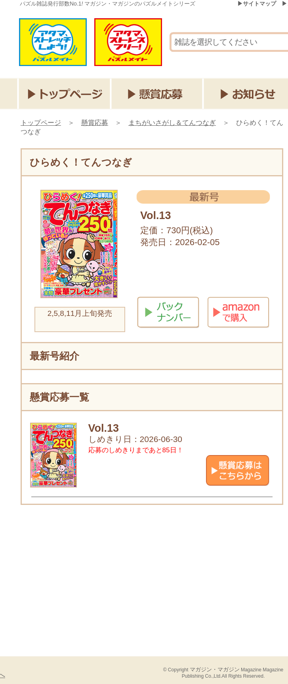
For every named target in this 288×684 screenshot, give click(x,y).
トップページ (64, 94)
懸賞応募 (157, 94)
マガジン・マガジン (215, 669)
